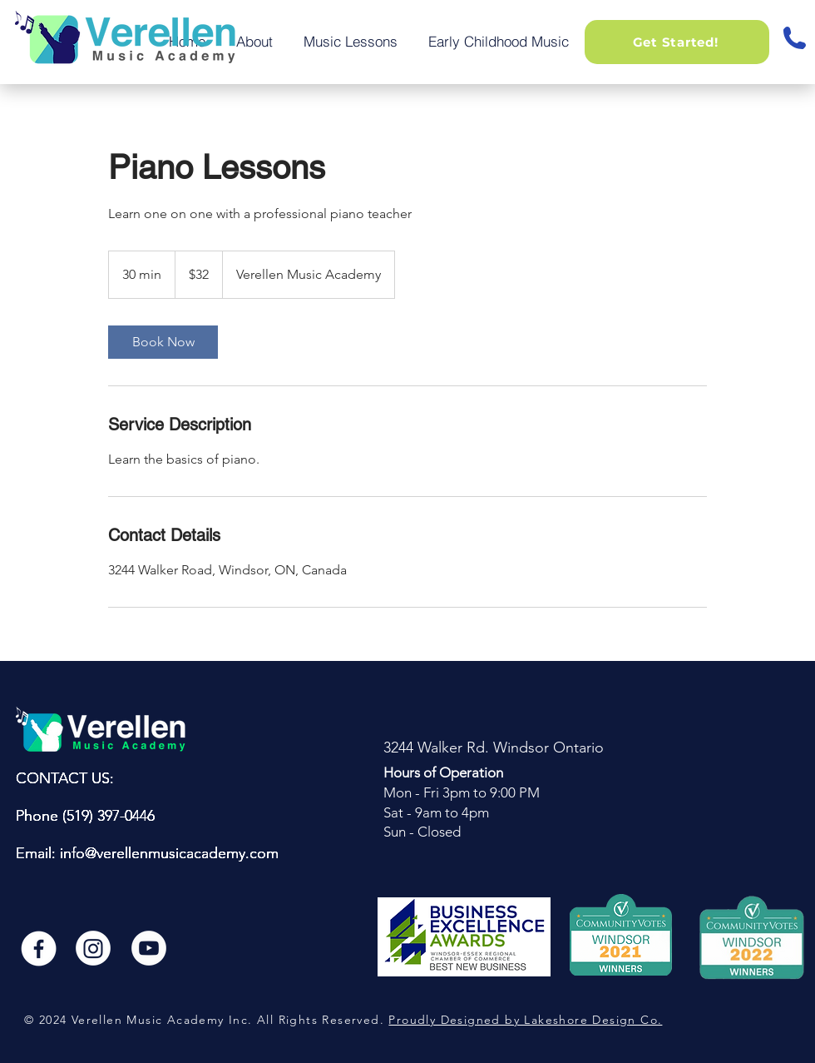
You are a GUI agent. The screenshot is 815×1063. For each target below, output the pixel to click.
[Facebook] (37, 948)
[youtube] (148, 948)
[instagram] (93, 948)
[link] (163, 342)
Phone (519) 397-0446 (85, 816)
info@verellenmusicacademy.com (169, 853)
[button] (677, 42)
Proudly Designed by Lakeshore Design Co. (525, 1019)
